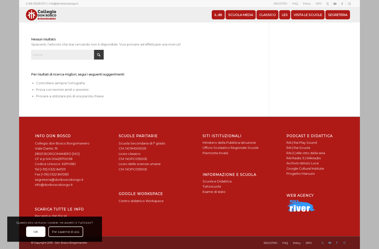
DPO (318, 3)
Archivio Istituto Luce (302, 163)
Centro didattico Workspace (141, 201)
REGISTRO (280, 3)
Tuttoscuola (212, 186)
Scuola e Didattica (217, 181)
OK (35, 232)
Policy (307, 3)
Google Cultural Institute (305, 168)
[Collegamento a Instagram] (349, 3)
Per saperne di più (66, 232)
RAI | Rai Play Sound (301, 142)
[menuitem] (280, 3)
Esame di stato (214, 192)
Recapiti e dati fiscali (51, 216)
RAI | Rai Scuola (298, 148)
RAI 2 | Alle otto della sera (305, 153)
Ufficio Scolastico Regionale (225, 148)
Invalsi (223, 153)
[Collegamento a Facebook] (342, 3)
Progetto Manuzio (300, 173)
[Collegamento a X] (327, 3)
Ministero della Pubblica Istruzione (229, 142)
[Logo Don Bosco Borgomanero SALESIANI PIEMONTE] (41, 15)
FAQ (295, 3)
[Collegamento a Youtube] (334, 3)
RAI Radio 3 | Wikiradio (303, 158)
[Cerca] (67, 55)
